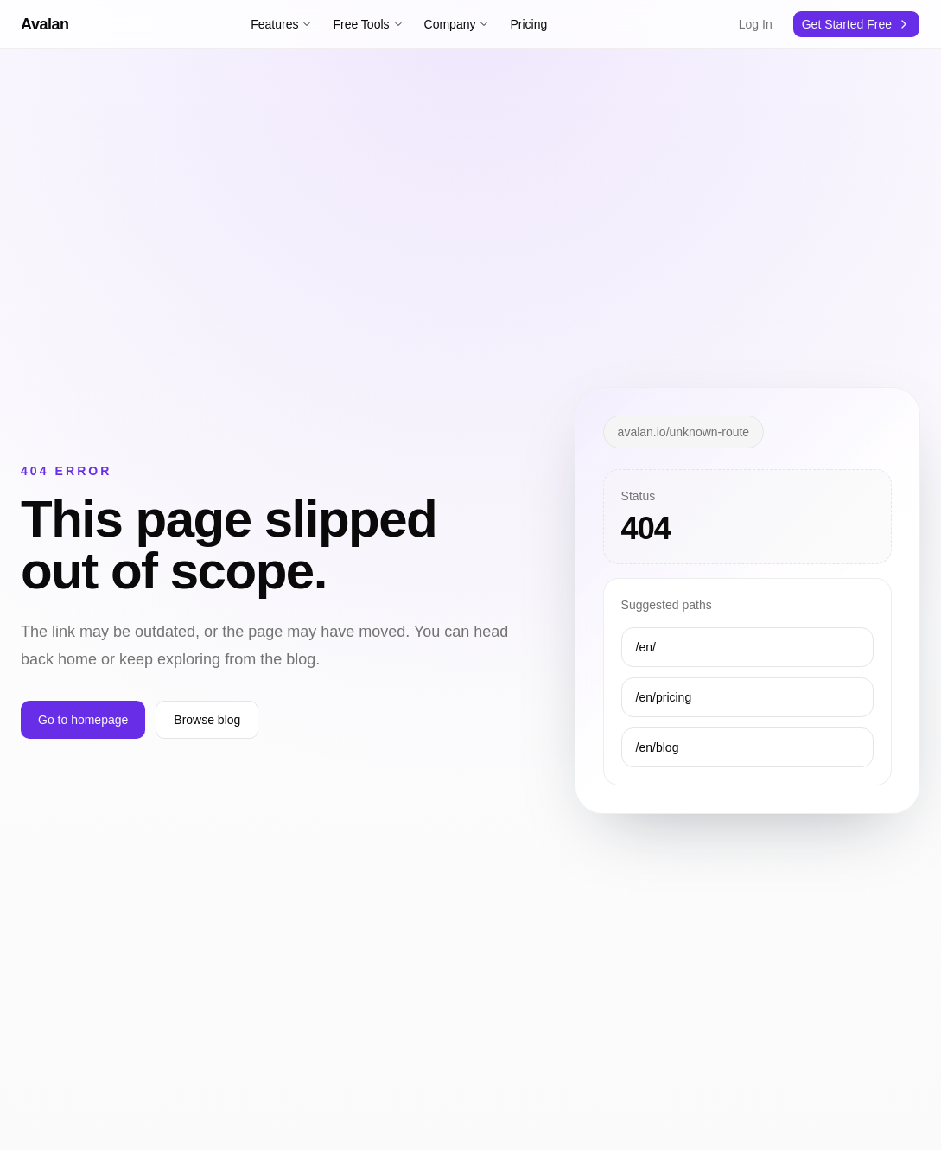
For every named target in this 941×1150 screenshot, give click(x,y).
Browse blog (207, 720)
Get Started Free (847, 24)
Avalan (45, 24)
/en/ (646, 647)
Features (281, 24)
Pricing (528, 24)
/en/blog (657, 747)
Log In (756, 24)
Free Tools (368, 24)
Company (457, 24)
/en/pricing (664, 697)
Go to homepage (83, 720)
